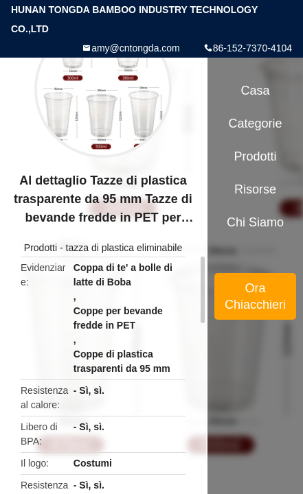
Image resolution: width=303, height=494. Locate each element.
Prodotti (40, 247)
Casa (255, 90)
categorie (255, 123)
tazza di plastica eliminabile (124, 247)
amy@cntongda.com (135, 48)
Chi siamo (255, 222)
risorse (255, 189)
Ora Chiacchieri (255, 296)
